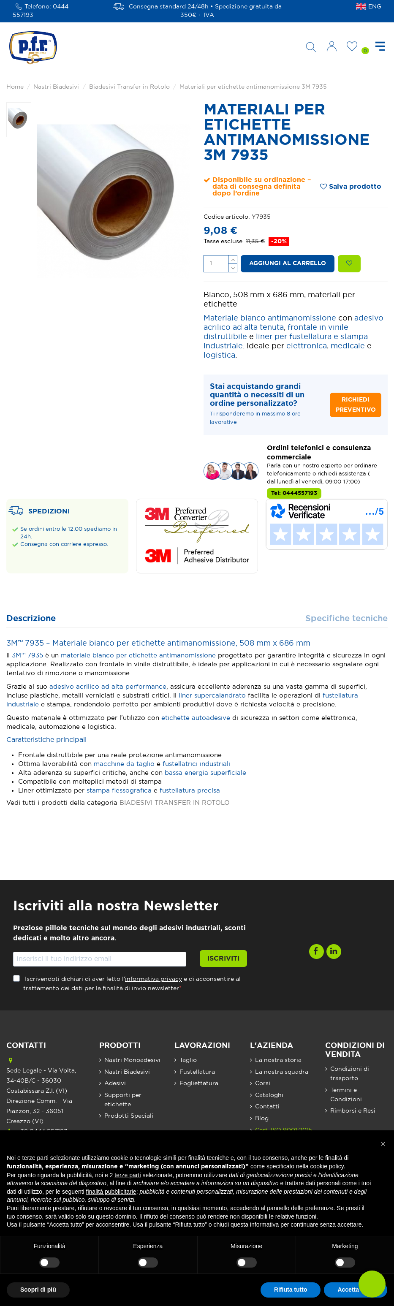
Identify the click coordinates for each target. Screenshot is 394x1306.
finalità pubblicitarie (111, 1191)
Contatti (267, 1107)
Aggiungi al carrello (287, 263)
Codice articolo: (227, 217)
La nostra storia (278, 1060)
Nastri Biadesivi (127, 1072)
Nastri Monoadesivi (132, 1060)
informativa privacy (153, 979)
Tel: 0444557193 (294, 493)
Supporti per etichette (122, 1100)
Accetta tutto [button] (355, 1289)
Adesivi (115, 1083)
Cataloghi (269, 1095)
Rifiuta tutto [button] (290, 1289)
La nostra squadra (281, 1072)
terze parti (127, 1175)
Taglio (188, 1060)
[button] (383, 1144)
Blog (262, 1118)
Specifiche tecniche (346, 619)
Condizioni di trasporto (349, 1073)
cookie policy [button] (327, 1166)
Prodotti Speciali (128, 1116)
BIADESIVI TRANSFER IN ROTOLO (175, 803)
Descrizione (31, 619)
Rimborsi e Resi (352, 1111)
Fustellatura (197, 1072)
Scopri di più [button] (38, 1289)
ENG (374, 7)
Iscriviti (223, 958)
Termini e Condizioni (346, 1094)
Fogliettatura (198, 1083)
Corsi (262, 1083)
